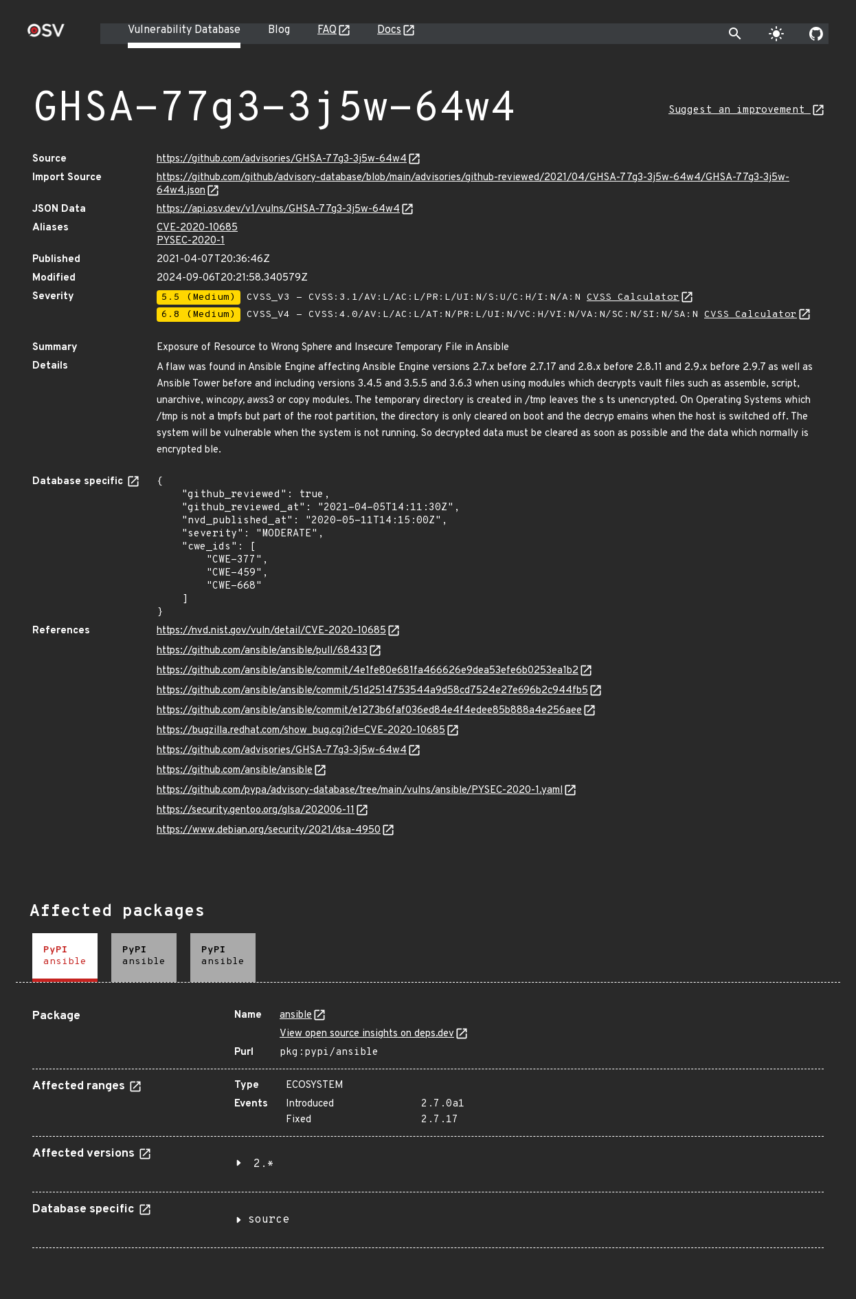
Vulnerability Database (184, 30)
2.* (264, 1164)
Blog (279, 30)
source (268, 1220)
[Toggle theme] (776, 33)
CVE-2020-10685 (197, 227)
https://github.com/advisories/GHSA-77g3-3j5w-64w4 (282, 159)
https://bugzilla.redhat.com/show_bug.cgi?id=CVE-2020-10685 (301, 730)
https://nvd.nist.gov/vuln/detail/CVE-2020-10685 (271, 630)
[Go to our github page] (816, 34)
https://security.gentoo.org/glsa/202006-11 (255, 810)
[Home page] (46, 35)
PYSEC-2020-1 (191, 241)
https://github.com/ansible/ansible (235, 770)
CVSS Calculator (633, 297)
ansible (296, 1015)
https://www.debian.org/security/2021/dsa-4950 (269, 830)
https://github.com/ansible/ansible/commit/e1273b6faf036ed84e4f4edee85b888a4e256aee (369, 710)
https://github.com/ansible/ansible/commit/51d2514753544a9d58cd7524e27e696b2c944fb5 (372, 690)
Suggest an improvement (739, 110)
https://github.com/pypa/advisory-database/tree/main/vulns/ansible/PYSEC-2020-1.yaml (360, 790)
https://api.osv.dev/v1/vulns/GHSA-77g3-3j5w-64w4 (278, 209)
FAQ (327, 30)
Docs (389, 30)
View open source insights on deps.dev (367, 1033)
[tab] (65, 957)
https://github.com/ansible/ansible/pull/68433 (262, 650)
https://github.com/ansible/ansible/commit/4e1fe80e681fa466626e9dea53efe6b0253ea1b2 (367, 670)
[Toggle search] (735, 33)
